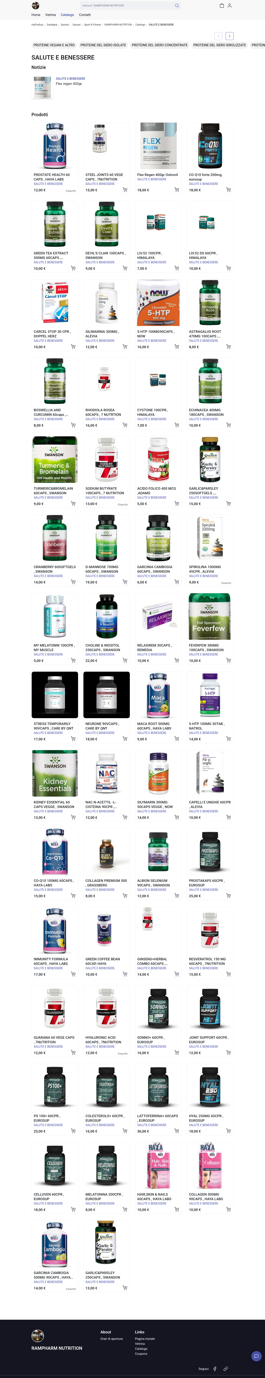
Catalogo (67, 15)
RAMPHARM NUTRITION (118, 24)
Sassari (65, 24)
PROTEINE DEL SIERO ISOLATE (103, 45)
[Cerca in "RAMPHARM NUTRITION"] (126, 6)
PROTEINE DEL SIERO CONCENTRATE (160, 45)
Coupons (141, 1354)
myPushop (37, 24)
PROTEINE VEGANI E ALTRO (54, 45)
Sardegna (52, 24)
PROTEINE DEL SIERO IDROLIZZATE (219, 45)
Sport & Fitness (92, 24)
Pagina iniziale (145, 1339)
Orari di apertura (111, 1339)
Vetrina (140, 1344)
